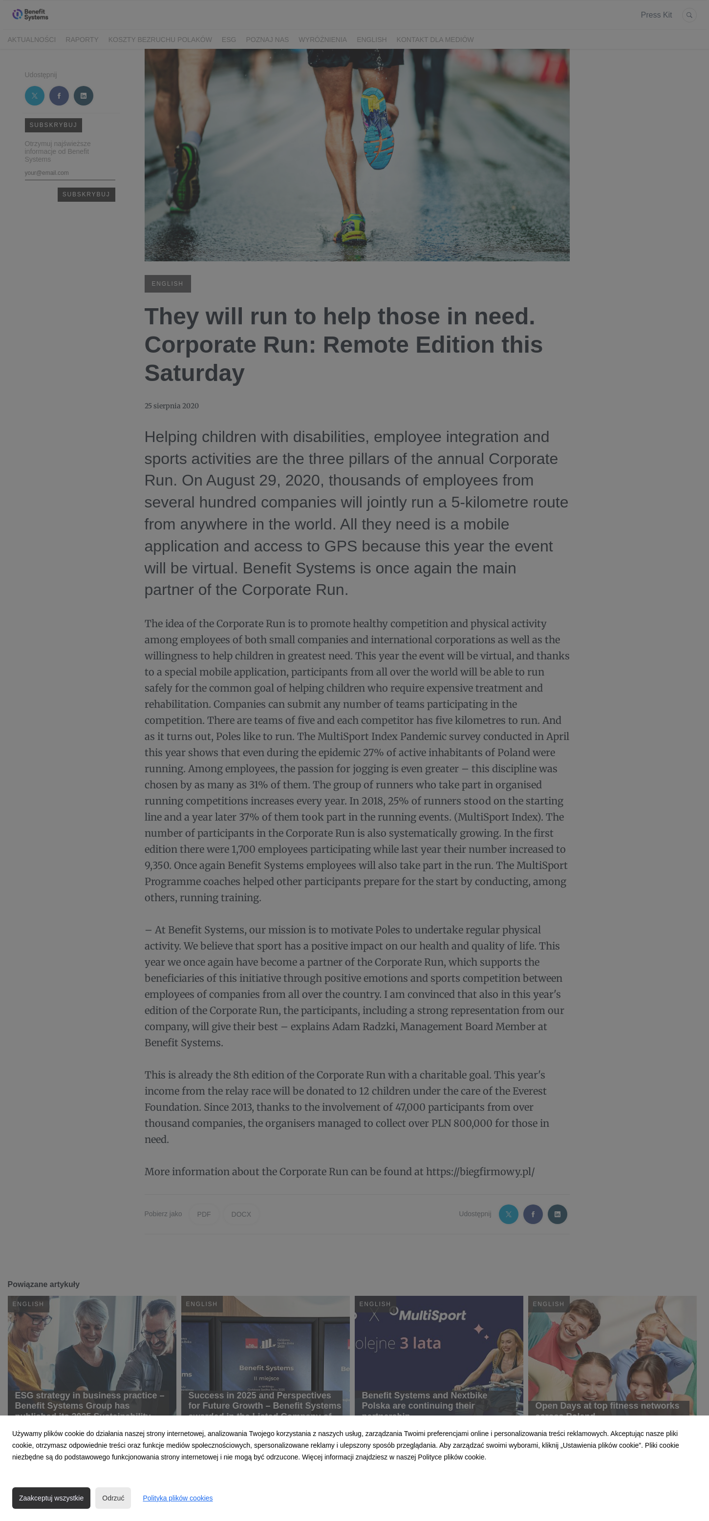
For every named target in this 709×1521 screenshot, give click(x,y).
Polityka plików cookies (178, 1498)
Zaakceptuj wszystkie (51, 1498)
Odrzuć (113, 1498)
